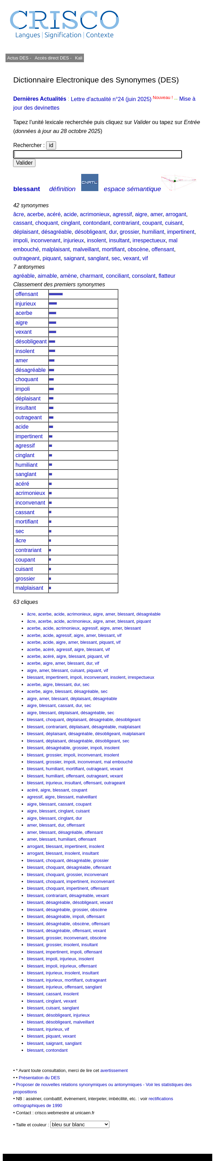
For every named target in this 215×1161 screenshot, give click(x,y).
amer (156, 214)
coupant (152, 223)
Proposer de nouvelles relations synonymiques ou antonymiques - (81, 1084)
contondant (96, 223)
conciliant (117, 276)
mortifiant (113, 249)
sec (115, 258)
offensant (162, 249)
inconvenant (45, 240)
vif (145, 258)
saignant (74, 258)
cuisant (174, 223)
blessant (26, 188)
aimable (47, 276)
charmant (91, 276)
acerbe (35, 214)
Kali (78, 57)
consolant (144, 276)
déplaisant (25, 232)
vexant (131, 258)
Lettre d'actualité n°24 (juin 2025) (122, 99)
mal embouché (118, 761)
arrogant (175, 214)
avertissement (114, 1070)
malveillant (86, 249)
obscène (138, 249)
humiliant (153, 232)
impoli (20, 240)
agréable (23, 276)
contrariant (126, 223)
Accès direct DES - (53, 57)
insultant (119, 240)
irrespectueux (148, 240)
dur (113, 232)
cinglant (70, 223)
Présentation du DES (39, 1077)
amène (68, 276)
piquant (52, 258)
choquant (46, 223)
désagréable (56, 232)
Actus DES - (19, 57)
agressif (122, 214)
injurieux (73, 240)
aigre (141, 214)
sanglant (98, 258)
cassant (22, 223)
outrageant (26, 258)
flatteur (167, 276)
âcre (18, 214)
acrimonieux (94, 214)
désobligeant (90, 232)
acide (70, 214)
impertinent (180, 232)
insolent (96, 240)
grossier (129, 232)
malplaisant (56, 249)
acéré (54, 214)
